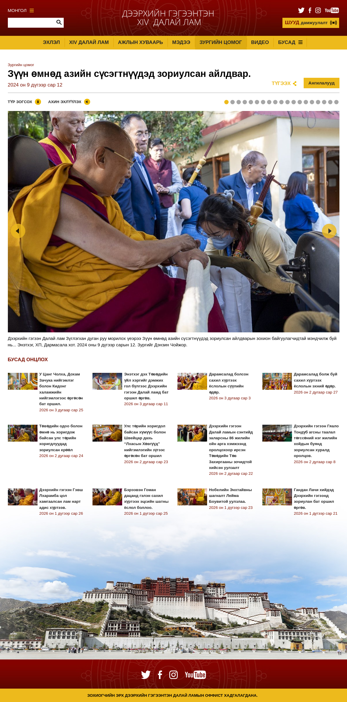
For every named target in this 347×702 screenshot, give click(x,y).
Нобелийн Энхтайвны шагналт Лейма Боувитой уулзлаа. (230, 496)
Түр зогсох (20, 102)
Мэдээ (181, 42)
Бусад (290, 42)
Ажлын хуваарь (140, 42)
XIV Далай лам (89, 42)
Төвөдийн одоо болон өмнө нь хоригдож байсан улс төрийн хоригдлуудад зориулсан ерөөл (60, 438)
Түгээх (281, 83)
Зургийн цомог (221, 42)
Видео (260, 42)
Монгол (21, 10)
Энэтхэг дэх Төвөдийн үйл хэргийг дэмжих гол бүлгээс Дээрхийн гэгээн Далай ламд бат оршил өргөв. (146, 386)
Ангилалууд (321, 82)
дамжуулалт (306, 22)
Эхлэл (51, 42)
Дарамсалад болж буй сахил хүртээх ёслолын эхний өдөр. (315, 380)
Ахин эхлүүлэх (64, 102)
